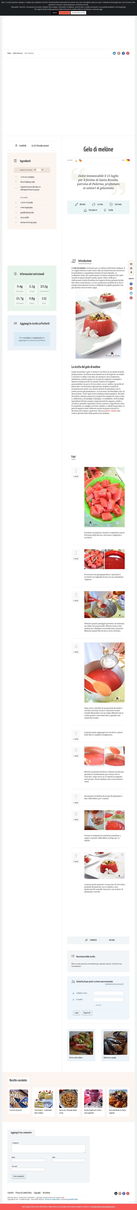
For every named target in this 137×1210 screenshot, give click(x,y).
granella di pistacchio (27, 212)
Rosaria (112, 940)
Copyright (37, 1193)
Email (53, 1157)
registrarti (37, 338)
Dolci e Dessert (17, 53)
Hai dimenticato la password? (114, 984)
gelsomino (29, 207)
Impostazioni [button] (64, 13)
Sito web (14, 1166)
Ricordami (97, 1005)
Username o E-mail (81, 993)
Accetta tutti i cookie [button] (78, 13)
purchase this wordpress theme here (103, 1207)
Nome (13, 1157)
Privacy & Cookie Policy (24, 1193)
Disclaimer (46, 1193)
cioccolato (33, 222)
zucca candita (24, 217)
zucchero (36, 190)
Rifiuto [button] (55, 13)
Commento (15, 1143)
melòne (32, 177)
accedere (27, 338)
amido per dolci (30, 182)
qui (101, 9)
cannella (30, 202)
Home (9, 53)
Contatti (10, 1193)
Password (79, 999)
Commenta (93, 940)
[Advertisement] (68, 33)
